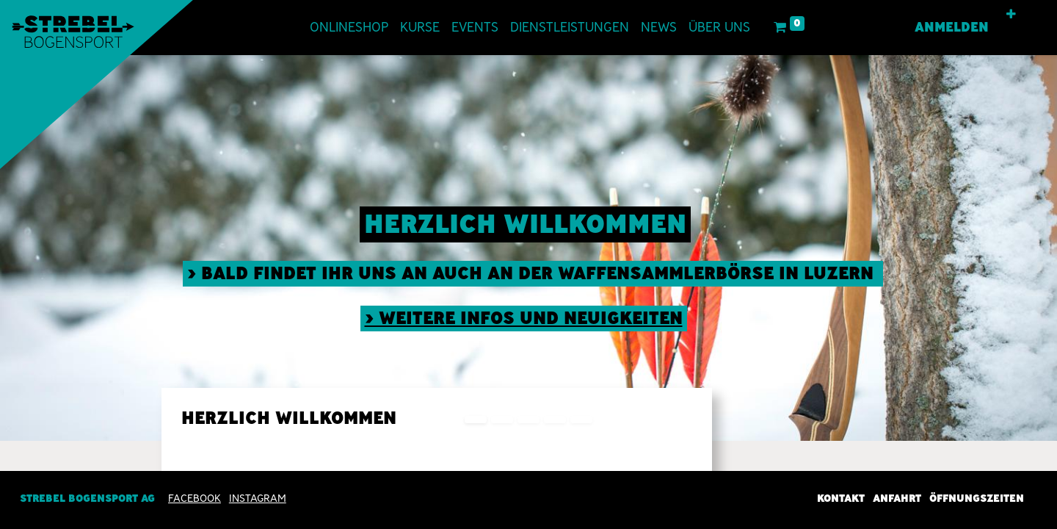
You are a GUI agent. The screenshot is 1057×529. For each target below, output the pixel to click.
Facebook (194, 498)
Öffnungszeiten (976, 498)
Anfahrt (897, 498)
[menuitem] (349, 27)
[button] (1011, 14)
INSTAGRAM (257, 498)
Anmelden (952, 27)
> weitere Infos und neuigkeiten (524, 317)
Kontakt (841, 498)
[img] (1015, 248)
